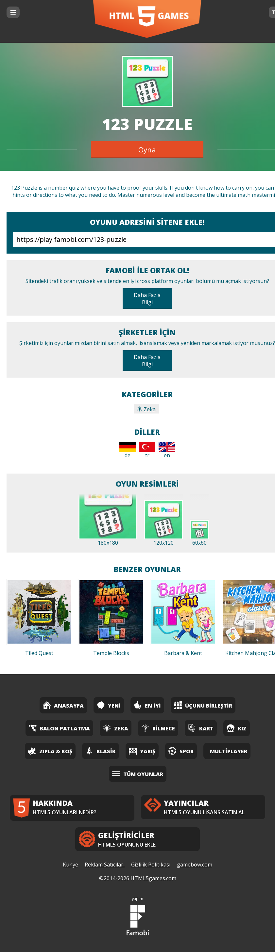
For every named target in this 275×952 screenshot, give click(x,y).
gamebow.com (194, 864)
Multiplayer (228, 751)
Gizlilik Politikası (150, 864)
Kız (237, 728)
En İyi (147, 705)
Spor (181, 751)
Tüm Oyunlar (137, 774)
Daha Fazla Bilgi (147, 298)
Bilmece (158, 728)
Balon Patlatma (59, 728)
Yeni (109, 705)
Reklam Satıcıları (105, 864)
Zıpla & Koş (50, 751)
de (127, 450)
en (167, 450)
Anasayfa (63, 705)
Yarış (142, 751)
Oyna (147, 149)
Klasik (100, 751)
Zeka (146, 409)
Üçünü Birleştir (203, 705)
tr (147, 450)
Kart (201, 728)
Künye (70, 864)
